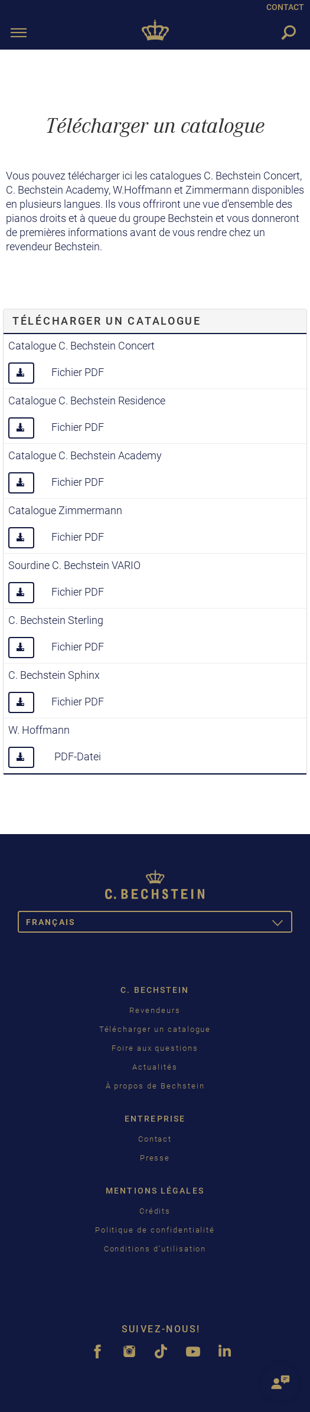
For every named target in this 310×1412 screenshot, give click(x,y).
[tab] (155, 321)
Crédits (155, 1211)
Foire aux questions (155, 1048)
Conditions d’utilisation (155, 1248)
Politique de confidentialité (155, 1229)
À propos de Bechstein (155, 1085)
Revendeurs (155, 1010)
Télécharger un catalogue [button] (106, 321)
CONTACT (285, 7)
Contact (155, 1139)
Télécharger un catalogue (155, 1029)
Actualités (155, 1067)
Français (159, 924)
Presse (155, 1157)
